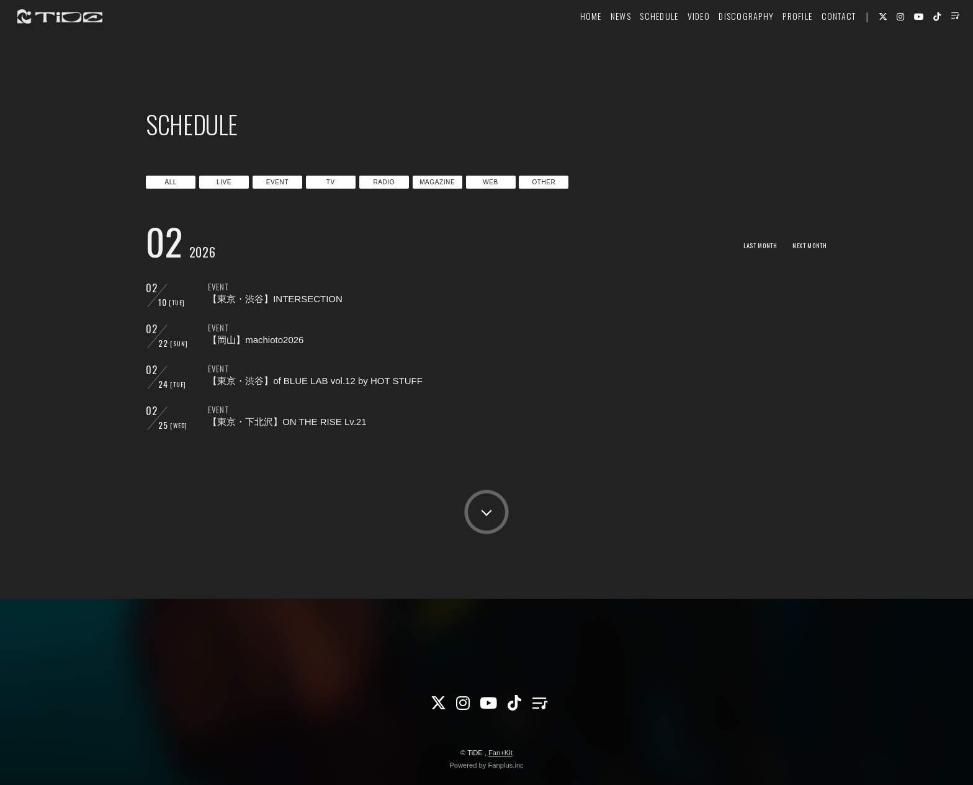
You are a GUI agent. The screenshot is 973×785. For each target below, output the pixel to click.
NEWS (598, 47)
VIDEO (676, 47)
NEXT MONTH (805, 245)
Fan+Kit (500, 752)
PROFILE (775, 47)
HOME (568, 47)
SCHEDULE (636, 47)
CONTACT (816, 47)
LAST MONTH (746, 245)
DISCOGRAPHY (723, 47)
